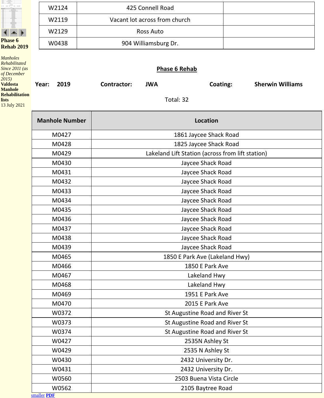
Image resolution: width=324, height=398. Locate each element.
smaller (38, 395)
